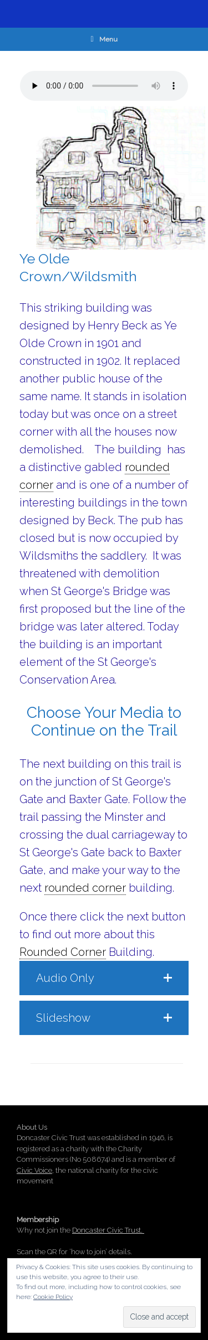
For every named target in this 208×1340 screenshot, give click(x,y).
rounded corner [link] (85, 887)
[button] (104, 978)
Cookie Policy (53, 1297)
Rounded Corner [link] (62, 952)
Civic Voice (34, 1170)
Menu (103, 39)
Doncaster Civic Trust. (108, 1230)
